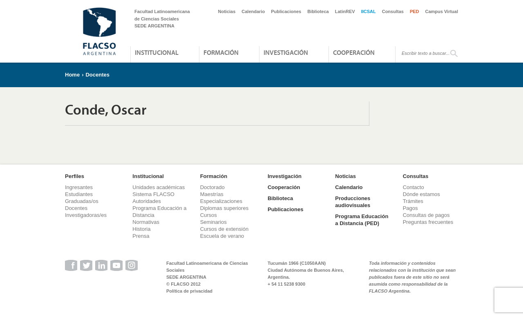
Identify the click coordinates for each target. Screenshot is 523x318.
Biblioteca (318, 11)
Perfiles (74, 176)
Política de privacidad (189, 291)
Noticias (227, 11)
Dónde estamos (421, 194)
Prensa (140, 236)
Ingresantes (79, 187)
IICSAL (368, 11)
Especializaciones (221, 201)
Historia (141, 229)
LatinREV (345, 11)
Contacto (413, 187)
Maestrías (212, 194)
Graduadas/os (81, 201)
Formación (221, 52)
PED (414, 11)
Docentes (97, 75)
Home (72, 75)
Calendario (253, 11)
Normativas (145, 222)
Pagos (410, 208)
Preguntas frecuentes (428, 222)
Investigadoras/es (86, 215)
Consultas (393, 11)
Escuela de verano (222, 236)
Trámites (413, 201)
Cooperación (354, 52)
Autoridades (146, 201)
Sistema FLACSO (153, 194)
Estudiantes (79, 194)
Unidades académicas (158, 187)
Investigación (286, 52)
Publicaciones (286, 11)
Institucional (157, 52)
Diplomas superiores (224, 208)
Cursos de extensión (224, 229)
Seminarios (213, 222)
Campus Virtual (441, 11)
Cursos (208, 215)
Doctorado (212, 187)
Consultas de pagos (426, 215)
